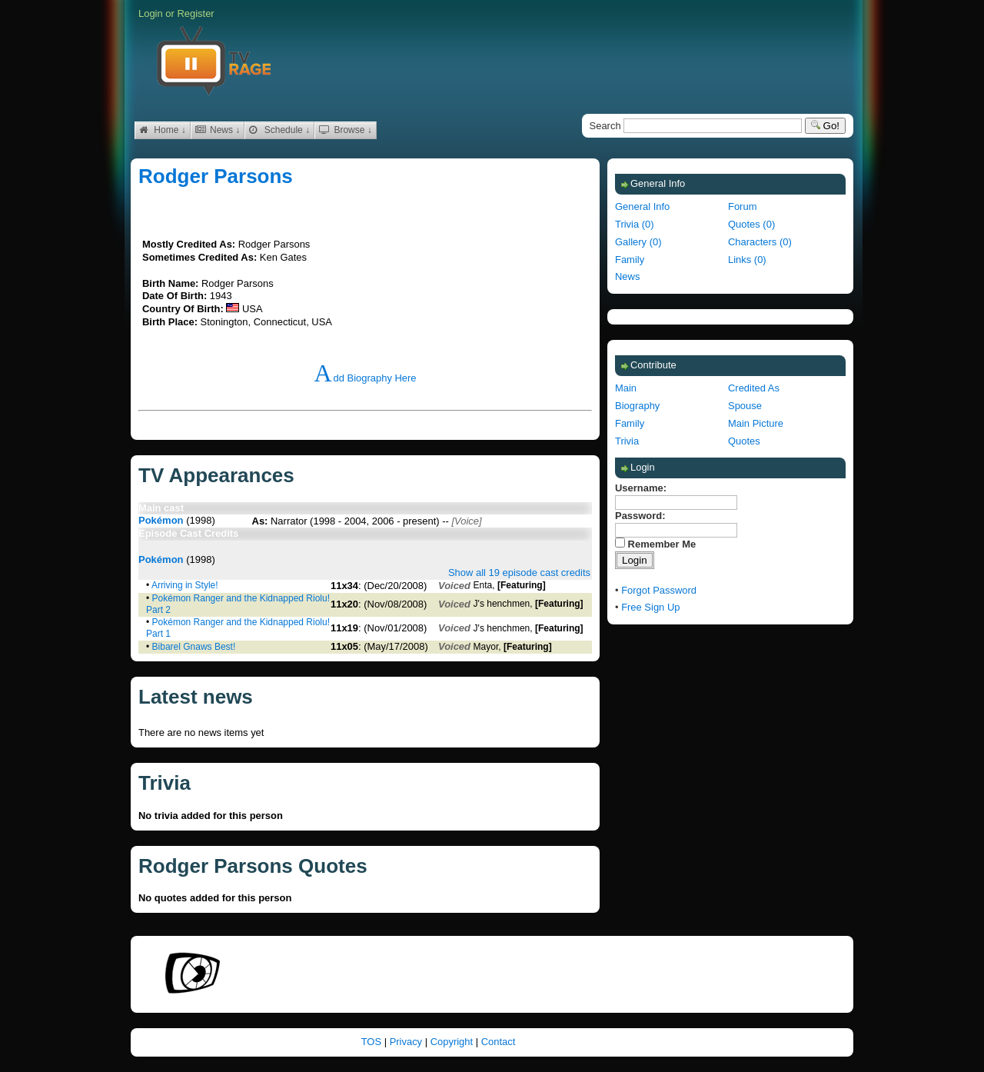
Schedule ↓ (279, 130)
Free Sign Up (650, 607)
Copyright (453, 1041)
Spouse (745, 405)
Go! (825, 126)
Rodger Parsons (215, 176)
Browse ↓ (345, 130)
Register (195, 13)
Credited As (754, 388)
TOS (372, 1041)
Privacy (407, 1041)
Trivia (627, 441)
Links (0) (747, 259)
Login (150, 13)
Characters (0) (760, 242)
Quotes (744, 441)
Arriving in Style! (184, 585)
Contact (498, 1041)
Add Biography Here (365, 378)
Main (626, 388)
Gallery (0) (638, 242)
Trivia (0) (634, 224)
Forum (742, 206)
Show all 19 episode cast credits (519, 572)
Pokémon (161, 520)
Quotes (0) (751, 224)
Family (629, 259)
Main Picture (755, 423)
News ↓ (218, 130)
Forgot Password (658, 590)
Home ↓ (162, 130)
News (627, 276)
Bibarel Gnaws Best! (194, 646)
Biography (637, 405)
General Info (642, 206)
